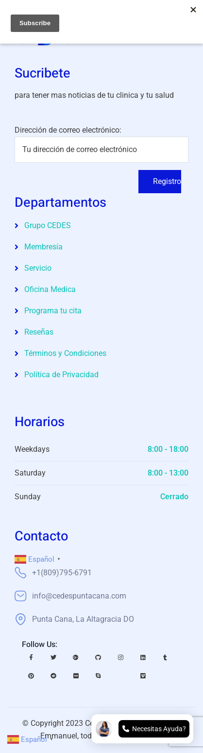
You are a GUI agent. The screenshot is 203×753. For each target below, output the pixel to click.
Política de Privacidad (61, 374)
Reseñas (38, 332)
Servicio (37, 268)
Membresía (43, 246)
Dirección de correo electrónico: (101, 144)
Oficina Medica (50, 289)
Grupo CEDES (47, 225)
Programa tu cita (53, 310)
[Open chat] (142, 728)
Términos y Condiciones (65, 353)
